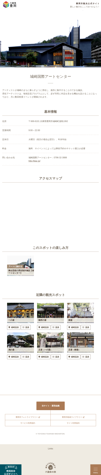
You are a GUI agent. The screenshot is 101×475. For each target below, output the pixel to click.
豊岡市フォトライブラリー (26, 417)
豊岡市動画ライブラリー (72, 417)
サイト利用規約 (73, 424)
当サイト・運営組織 (51, 406)
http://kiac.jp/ (34, 161)
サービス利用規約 (28, 424)
